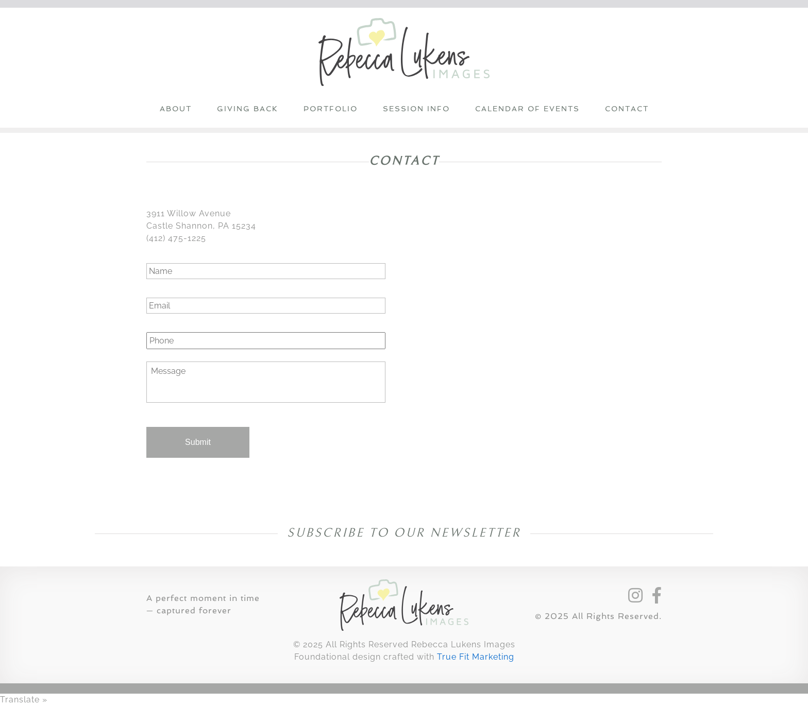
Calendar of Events (527, 109)
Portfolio (331, 109)
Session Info (416, 109)
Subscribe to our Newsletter (406, 533)
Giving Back (247, 109)
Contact (627, 109)
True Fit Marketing (475, 657)
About (176, 109)
